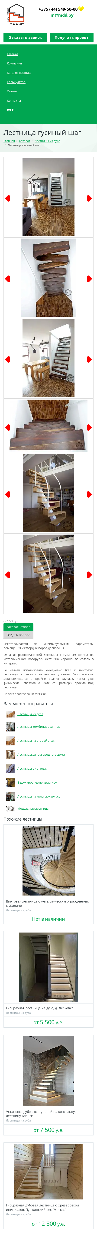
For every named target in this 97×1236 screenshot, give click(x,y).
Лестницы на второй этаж (29, 740)
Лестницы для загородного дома (34, 754)
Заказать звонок (25, 37)
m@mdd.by (62, 15)
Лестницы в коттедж (25, 768)
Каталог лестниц (19, 73)
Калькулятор (16, 82)
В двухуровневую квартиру (30, 782)
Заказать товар (18, 627)
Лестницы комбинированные (31, 726)
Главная (12, 54)
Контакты (14, 100)
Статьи (12, 91)
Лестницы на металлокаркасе (31, 796)
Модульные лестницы (26, 808)
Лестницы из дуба (23, 714)
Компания (14, 63)
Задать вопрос (18, 635)
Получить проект (72, 37)
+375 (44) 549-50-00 (58, 9)
